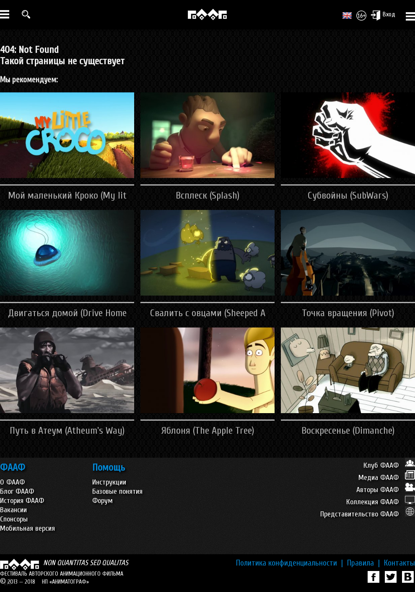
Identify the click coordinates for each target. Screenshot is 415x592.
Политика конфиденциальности (289, 563)
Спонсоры (14, 519)
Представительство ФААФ (367, 514)
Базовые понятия (117, 491)
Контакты (399, 563)
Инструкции (109, 482)
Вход (383, 15)
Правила (363, 563)
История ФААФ (22, 500)
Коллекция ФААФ (380, 502)
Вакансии (13, 510)
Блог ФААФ (17, 491)
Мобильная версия (27, 528)
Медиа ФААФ (386, 477)
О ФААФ (12, 482)
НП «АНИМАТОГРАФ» (65, 581)
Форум (102, 500)
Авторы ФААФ (385, 489)
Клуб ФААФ (389, 465)
